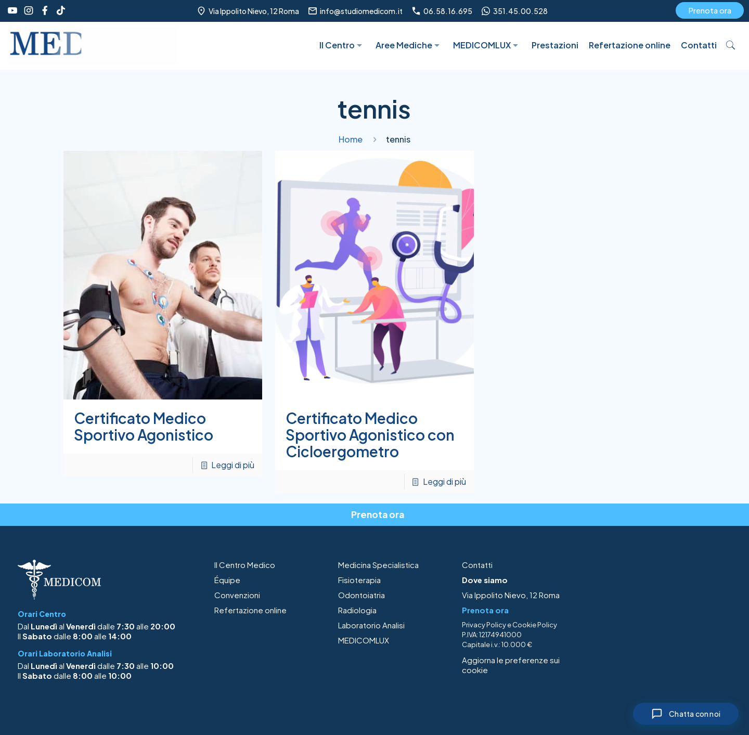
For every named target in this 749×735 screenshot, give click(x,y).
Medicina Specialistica (378, 565)
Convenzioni (237, 595)
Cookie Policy (534, 625)
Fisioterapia (359, 580)
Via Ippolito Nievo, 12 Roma (511, 595)
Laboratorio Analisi (371, 625)
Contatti (477, 565)
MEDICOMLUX (363, 640)
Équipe (227, 580)
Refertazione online (250, 610)
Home (351, 139)
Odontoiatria (361, 595)
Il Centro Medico (244, 565)
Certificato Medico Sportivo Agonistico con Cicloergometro (370, 434)
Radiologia (357, 610)
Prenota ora (709, 10)
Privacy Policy (484, 625)
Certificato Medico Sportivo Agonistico (143, 426)
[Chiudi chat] (686, 714)
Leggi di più (232, 464)
